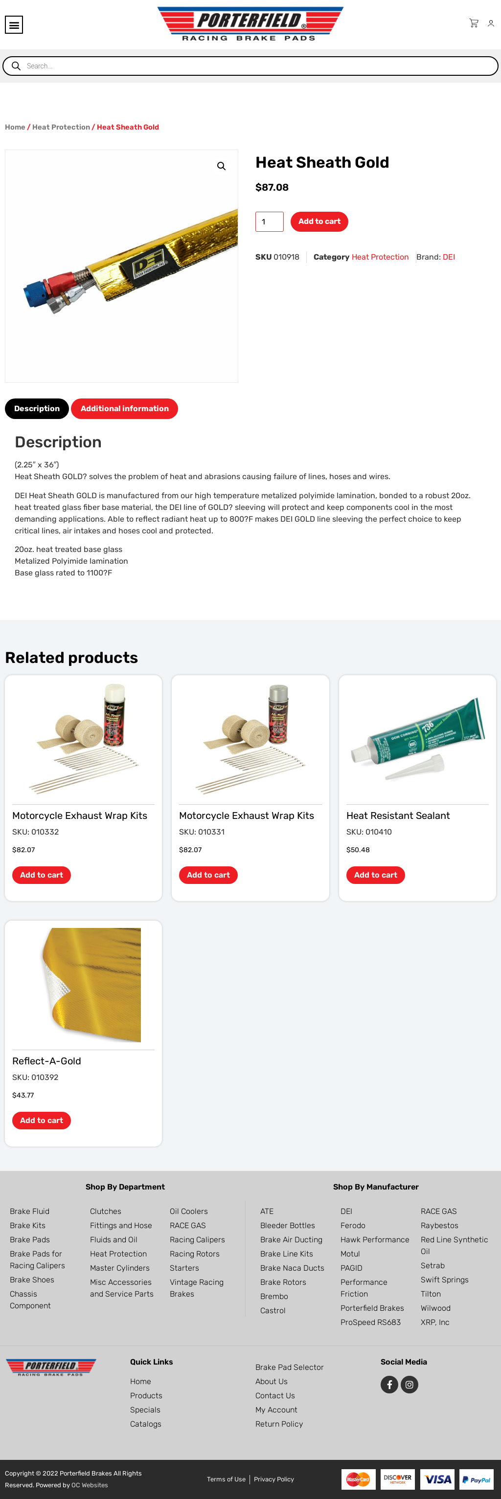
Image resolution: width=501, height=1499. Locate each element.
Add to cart (319, 221)
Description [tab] (37, 408)
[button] (14, 25)
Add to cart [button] (41, 875)
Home (15, 127)
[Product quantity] (269, 222)
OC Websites (89, 1485)
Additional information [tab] (125, 408)
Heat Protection (61, 127)
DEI (449, 257)
